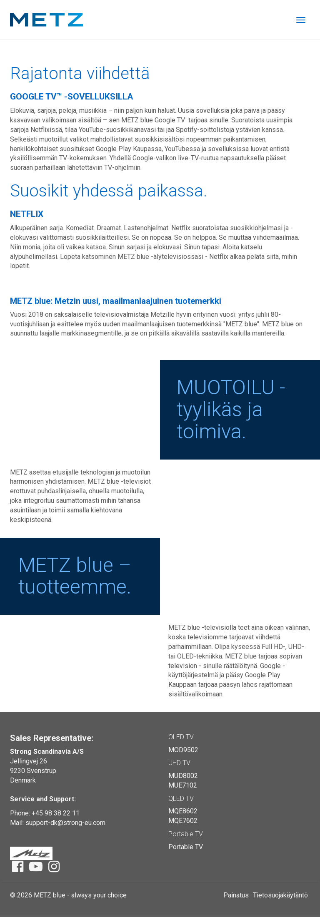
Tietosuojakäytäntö (280, 895)
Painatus (236, 895)
